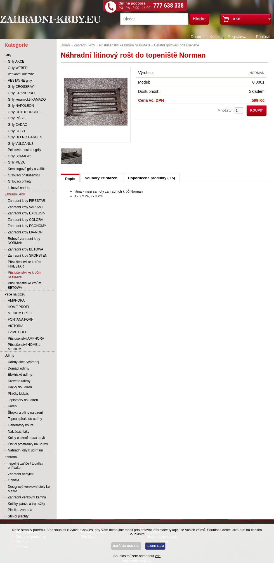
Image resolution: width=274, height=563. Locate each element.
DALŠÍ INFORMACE (126, 546)
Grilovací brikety (19, 181)
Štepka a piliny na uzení (25, 413)
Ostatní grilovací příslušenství (176, 45)
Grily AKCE (16, 61)
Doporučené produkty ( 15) (151, 178)
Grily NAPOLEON (21, 106)
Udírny (9, 356)
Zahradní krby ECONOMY (27, 226)
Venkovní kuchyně (21, 74)
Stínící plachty (18, 516)
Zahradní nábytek (21, 474)
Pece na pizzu (14, 294)
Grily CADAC (17, 125)
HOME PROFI (18, 307)
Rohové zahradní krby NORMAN (24, 241)
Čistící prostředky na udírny (28, 444)
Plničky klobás (18, 394)
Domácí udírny (18, 368)
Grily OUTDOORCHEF (24, 112)
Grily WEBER (18, 68)
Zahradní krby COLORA (25, 220)
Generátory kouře (21, 425)
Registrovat (237, 36)
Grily (7, 55)
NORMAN (256, 73)
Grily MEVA (16, 162)
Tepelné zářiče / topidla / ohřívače (25, 466)
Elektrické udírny (20, 375)
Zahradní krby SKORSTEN (27, 255)
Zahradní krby (14, 194)
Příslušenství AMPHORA (26, 338)
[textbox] (154, 19)
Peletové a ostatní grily (24, 150)
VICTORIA (15, 326)
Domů (196, 36)
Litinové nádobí (19, 188)
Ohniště (13, 480)
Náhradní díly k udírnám (25, 450)
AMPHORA (16, 300)
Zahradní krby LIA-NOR (25, 232)
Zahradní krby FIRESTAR (26, 201)
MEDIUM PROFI (20, 313)
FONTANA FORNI (21, 319)
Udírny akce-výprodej (23, 362)
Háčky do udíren (20, 387)
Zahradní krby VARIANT (25, 207)
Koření (13, 406)
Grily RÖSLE (17, 118)
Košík (214, 36)
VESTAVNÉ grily (20, 80)
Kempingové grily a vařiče (27, 169)
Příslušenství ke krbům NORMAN (24, 275)
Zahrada (10, 457)
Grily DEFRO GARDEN (25, 137)
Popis (70, 179)
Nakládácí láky (18, 432)
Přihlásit (263, 36)
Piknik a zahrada (20, 510)
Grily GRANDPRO (21, 93)
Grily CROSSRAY (21, 87)
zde (158, 556)
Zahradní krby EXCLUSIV (27, 213)
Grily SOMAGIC (19, 156)
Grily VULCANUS (21, 144)
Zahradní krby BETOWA (25, 249)
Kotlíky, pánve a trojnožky (26, 504)
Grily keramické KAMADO (27, 99)
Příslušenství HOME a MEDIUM (24, 347)
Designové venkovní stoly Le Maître (29, 489)
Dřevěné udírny (19, 381)
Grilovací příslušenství (24, 175)
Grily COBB (16, 131)
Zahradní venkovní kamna (27, 497)
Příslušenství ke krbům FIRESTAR (24, 264)
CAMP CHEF (17, 332)
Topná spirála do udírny (25, 419)
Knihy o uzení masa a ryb (26, 438)
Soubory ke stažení (102, 178)
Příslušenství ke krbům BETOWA (24, 285)
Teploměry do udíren (23, 400)
